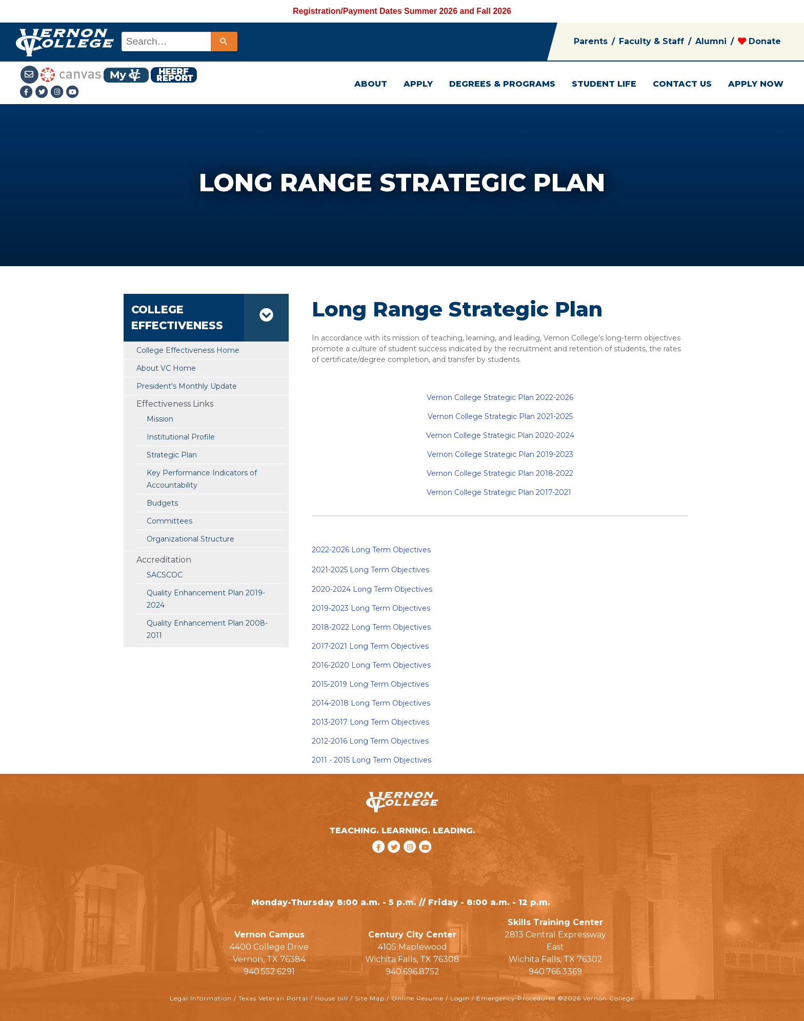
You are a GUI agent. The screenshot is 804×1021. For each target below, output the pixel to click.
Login (460, 998)
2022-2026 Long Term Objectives (371, 549)
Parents (591, 41)
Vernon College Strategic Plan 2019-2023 (500, 454)
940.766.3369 (555, 971)
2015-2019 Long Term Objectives (370, 684)
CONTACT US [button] (682, 84)
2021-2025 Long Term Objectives (370, 569)
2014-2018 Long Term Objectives (371, 703)
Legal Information (201, 998)
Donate (759, 41)
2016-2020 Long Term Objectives (371, 665)
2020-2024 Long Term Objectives (372, 589)
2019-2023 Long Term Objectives (371, 608)
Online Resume (417, 998)
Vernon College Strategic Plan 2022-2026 (500, 397)
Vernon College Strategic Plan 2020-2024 (500, 435)
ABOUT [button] (370, 84)
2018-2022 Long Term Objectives (371, 627)
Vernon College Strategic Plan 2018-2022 (500, 473)
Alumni (711, 41)
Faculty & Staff (651, 41)
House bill (331, 998)
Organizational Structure (190, 539)
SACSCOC (165, 574)
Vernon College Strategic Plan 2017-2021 (499, 492)
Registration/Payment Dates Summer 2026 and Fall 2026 (402, 11)
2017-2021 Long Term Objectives (370, 646)
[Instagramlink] (58, 92)
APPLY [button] (418, 84)
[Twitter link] (43, 92)
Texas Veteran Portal (273, 998)
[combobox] (179, 41)
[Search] (224, 41)
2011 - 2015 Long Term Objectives (371, 760)
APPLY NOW (755, 84)
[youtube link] (72, 92)
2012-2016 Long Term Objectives (370, 741)
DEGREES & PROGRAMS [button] (502, 84)
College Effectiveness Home (187, 350)
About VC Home (166, 368)
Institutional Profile (181, 437)
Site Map (370, 998)
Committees (169, 521)
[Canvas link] (71, 74)
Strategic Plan (172, 454)
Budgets (162, 503)
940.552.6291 (269, 971)
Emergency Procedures (515, 998)
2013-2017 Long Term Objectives (370, 722)
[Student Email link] (30, 74)
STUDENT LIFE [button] (604, 84)
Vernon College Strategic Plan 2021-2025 (500, 416)
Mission (160, 419)
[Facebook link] (27, 92)
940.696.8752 (412, 971)
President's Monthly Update (186, 386)
